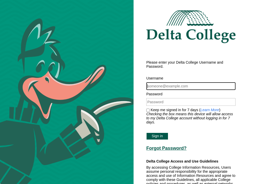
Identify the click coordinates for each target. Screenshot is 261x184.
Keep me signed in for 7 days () (189, 116)
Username (154, 78)
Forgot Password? (166, 148)
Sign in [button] (157, 136)
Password (154, 94)
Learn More (209, 110)
